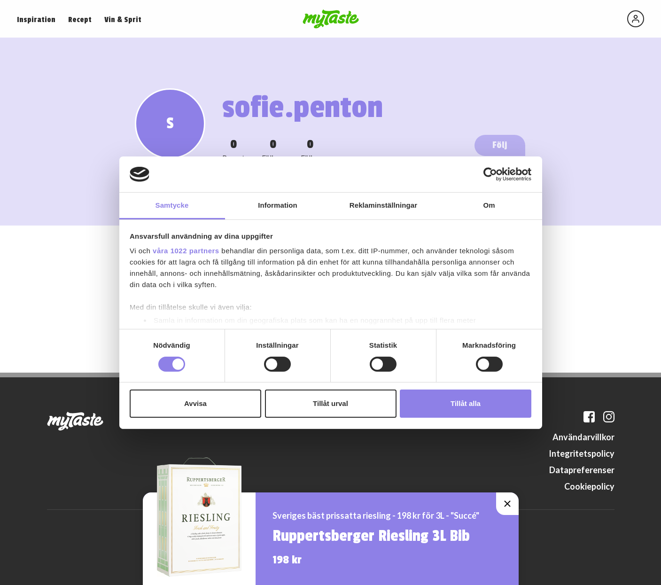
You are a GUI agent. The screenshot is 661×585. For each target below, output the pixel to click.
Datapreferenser (581, 470)
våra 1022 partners (186, 251)
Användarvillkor (583, 437)
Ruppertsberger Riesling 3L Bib (371, 536)
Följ (499, 145)
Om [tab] (489, 205)
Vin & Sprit (122, 19)
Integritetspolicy (581, 453)
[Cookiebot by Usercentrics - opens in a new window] (490, 174)
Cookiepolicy (589, 486)
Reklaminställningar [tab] (383, 205)
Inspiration (36, 19)
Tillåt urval (330, 403)
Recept (80, 19)
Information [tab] (277, 205)
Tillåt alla (466, 403)
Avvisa (195, 403)
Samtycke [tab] (172, 205)
